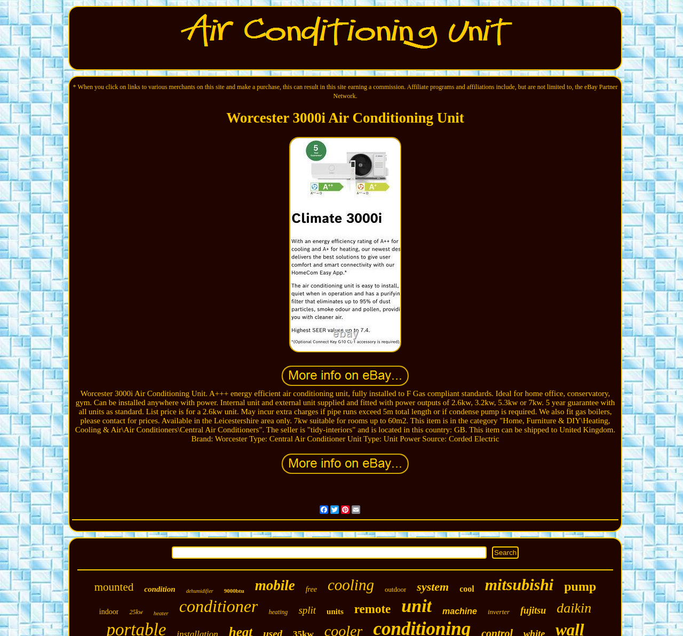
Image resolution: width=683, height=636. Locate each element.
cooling (351, 584)
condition (159, 589)
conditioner (218, 606)
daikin (574, 608)
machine (459, 611)
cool (466, 588)
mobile (275, 585)
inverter (499, 612)
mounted (114, 587)
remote (372, 609)
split (307, 610)
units (335, 611)
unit (416, 606)
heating (278, 612)
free (311, 589)
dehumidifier (199, 591)
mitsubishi (519, 584)
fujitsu (533, 610)
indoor (109, 612)
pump (580, 586)
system (433, 586)
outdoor (395, 589)
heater (161, 613)
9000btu (234, 590)
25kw (135, 612)
